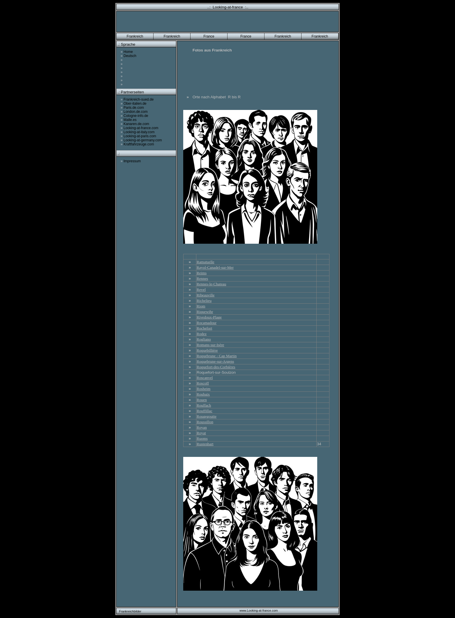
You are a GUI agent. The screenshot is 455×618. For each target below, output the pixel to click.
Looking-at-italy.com (138, 132)
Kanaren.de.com (135, 124)
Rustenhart (205, 444)
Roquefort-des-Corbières (216, 367)
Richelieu (204, 300)
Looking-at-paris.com (138, 136)
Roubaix (203, 394)
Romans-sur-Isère (210, 345)
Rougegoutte (206, 416)
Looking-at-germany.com (141, 140)
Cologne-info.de (134, 116)
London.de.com (134, 112)
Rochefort (204, 328)
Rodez (202, 334)
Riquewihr (205, 311)
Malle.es (129, 120)
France (208, 36)
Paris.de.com (132, 108)
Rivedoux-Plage (209, 317)
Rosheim (203, 389)
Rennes (202, 278)
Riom (201, 306)
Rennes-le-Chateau (211, 284)
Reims (202, 273)
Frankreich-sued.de (137, 99)
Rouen (202, 400)
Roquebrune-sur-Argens (215, 361)
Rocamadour (206, 322)
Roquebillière (207, 350)
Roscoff (203, 383)
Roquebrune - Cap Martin (217, 356)
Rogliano (204, 339)
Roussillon (205, 422)
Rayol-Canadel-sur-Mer (215, 267)
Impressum (131, 161)
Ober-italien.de (134, 103)
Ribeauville (205, 295)
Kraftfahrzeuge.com (137, 144)
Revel (201, 289)
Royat (201, 433)
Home (127, 52)
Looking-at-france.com (139, 128)
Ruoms (202, 438)
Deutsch (128, 56)
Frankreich (135, 36)
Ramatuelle (205, 262)
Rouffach (204, 405)
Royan (202, 427)
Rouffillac (204, 411)
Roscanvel (205, 377)
